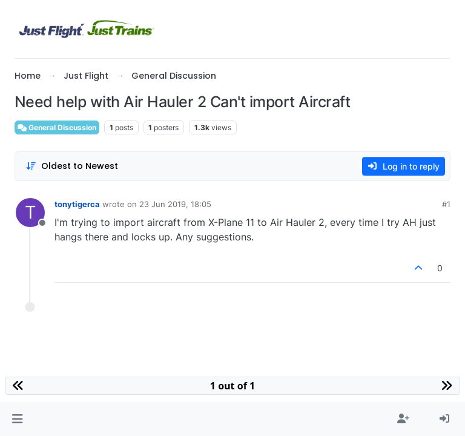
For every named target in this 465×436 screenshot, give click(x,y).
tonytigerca (77, 204)
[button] (17, 419)
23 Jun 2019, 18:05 (175, 204)
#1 (446, 204)
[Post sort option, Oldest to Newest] (72, 166)
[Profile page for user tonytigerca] (30, 212)
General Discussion (57, 127)
